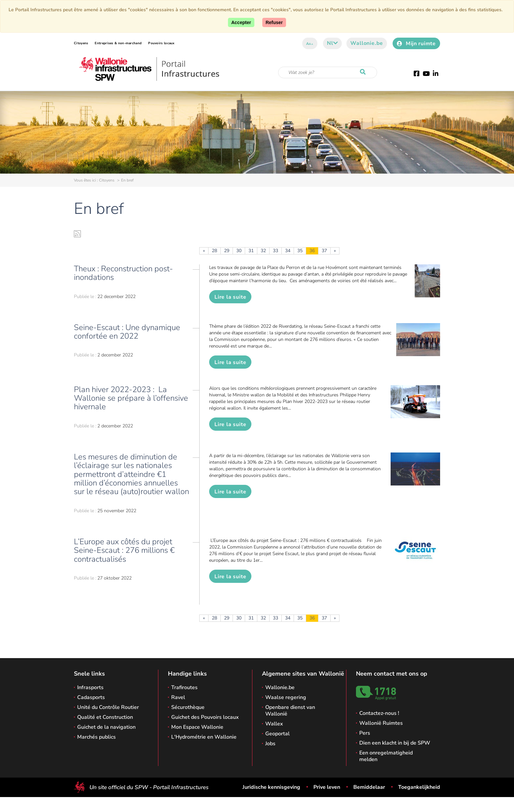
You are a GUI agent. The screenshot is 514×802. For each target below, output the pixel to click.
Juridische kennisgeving (271, 787)
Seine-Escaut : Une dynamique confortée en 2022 (127, 331)
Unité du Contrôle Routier (108, 707)
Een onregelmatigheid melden (386, 756)
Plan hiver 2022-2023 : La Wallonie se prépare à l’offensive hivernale (131, 398)
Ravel (178, 697)
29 (226, 251)
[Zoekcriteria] (327, 72)
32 (263, 251)
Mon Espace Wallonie (197, 727)
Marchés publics (96, 737)
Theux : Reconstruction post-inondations (123, 273)
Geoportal (277, 733)
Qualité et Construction (105, 717)
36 (312, 251)
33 (275, 251)
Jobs (270, 743)
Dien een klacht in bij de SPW (394, 743)
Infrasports (90, 687)
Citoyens (81, 43)
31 (251, 251)
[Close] (274, 22)
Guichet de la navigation (106, 727)
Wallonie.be (366, 43)
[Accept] (241, 22)
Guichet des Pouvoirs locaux (205, 717)
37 (324, 251)
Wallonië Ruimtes (381, 723)
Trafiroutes (184, 687)
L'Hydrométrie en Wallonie (204, 737)
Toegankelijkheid (419, 787)
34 (287, 251)
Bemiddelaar (369, 787)
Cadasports (91, 697)
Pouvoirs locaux (161, 43)
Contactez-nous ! (379, 713)
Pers (364, 733)
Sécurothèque (188, 707)
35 (300, 251)
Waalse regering (285, 697)
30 (238, 251)
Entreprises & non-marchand (118, 43)
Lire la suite (230, 297)
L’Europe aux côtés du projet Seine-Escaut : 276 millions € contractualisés (124, 550)
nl (332, 43)
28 (214, 251)
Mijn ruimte (416, 43)
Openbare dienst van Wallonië (290, 710)
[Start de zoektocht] (364, 72)
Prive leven (326, 787)
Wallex (274, 723)
